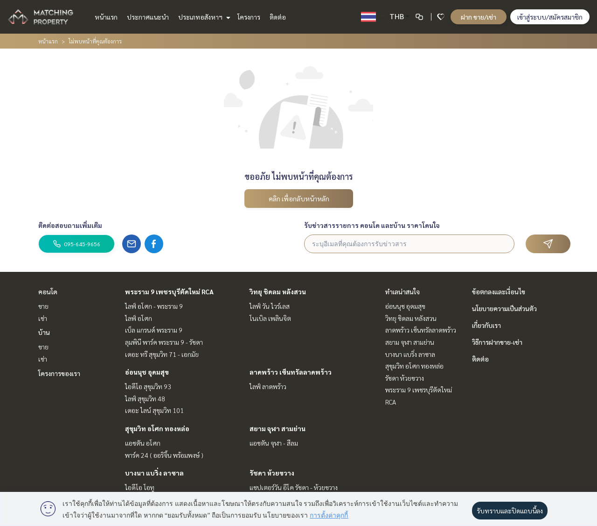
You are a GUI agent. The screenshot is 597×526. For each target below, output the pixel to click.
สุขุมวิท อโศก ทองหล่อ (157, 428)
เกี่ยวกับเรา (486, 325)
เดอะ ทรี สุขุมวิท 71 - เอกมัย (162, 354)
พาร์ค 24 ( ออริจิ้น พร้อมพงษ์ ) (164, 455)
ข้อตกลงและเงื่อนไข (498, 291)
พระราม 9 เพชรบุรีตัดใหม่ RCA (169, 291)
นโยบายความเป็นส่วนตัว (504, 308)
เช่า (42, 318)
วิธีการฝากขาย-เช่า (497, 342)
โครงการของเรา (59, 373)
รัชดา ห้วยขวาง (272, 473)
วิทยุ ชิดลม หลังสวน (278, 291)
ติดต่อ (278, 17)
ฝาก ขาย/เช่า (478, 17)
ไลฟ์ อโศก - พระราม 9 (154, 306)
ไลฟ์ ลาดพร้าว (268, 386)
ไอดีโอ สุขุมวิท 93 (148, 386)
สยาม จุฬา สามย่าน (277, 428)
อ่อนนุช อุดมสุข (147, 372)
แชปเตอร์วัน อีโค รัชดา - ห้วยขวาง (294, 487)
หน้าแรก (106, 17)
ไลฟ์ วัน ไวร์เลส (270, 306)
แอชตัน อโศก (142, 443)
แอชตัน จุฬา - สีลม (274, 443)
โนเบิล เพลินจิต (270, 318)
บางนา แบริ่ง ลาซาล (154, 473)
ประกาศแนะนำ (148, 17)
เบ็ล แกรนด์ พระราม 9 (153, 330)
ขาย (43, 306)
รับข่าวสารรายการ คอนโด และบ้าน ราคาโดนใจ (372, 225)
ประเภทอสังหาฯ (203, 17)
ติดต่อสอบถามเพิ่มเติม (70, 225)
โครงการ (248, 17)
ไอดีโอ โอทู (139, 487)
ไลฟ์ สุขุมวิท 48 (145, 398)
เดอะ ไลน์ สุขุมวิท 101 (154, 410)
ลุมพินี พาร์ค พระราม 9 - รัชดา (164, 342)
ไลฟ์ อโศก (138, 318)
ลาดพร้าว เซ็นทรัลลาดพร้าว (291, 372)
